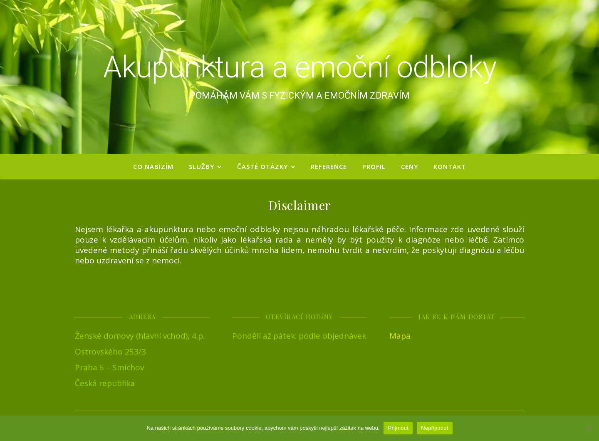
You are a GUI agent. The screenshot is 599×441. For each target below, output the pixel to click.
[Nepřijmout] (588, 428)
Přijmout (398, 428)
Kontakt (449, 166)
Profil (374, 166)
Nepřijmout (434, 428)
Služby (201, 166)
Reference (329, 166)
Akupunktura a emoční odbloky (299, 67)
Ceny (409, 166)
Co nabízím (153, 166)
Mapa (400, 335)
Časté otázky (262, 166)
